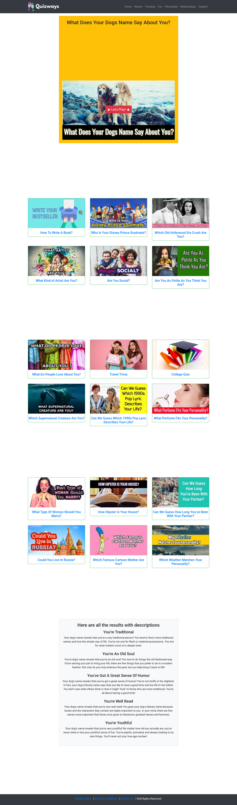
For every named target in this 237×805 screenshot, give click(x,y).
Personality (171, 6)
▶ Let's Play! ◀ (118, 109)
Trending (150, 6)
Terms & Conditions (106, 798)
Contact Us (127, 798)
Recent (138, 6)
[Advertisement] (118, 51)
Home (128, 6)
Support (203, 6)
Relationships (188, 6)
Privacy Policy (83, 798)
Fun (160, 6)
